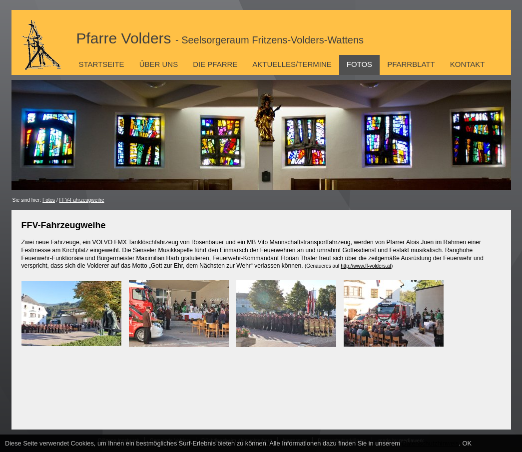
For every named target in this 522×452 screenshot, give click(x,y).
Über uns (158, 64)
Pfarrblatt (411, 64)
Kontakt (467, 64)
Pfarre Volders (220, 38)
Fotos (359, 64)
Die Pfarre (215, 64)
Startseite (101, 64)
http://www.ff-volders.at (366, 266)
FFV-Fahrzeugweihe (81, 200)
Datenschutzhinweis (430, 443)
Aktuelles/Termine (291, 64)
